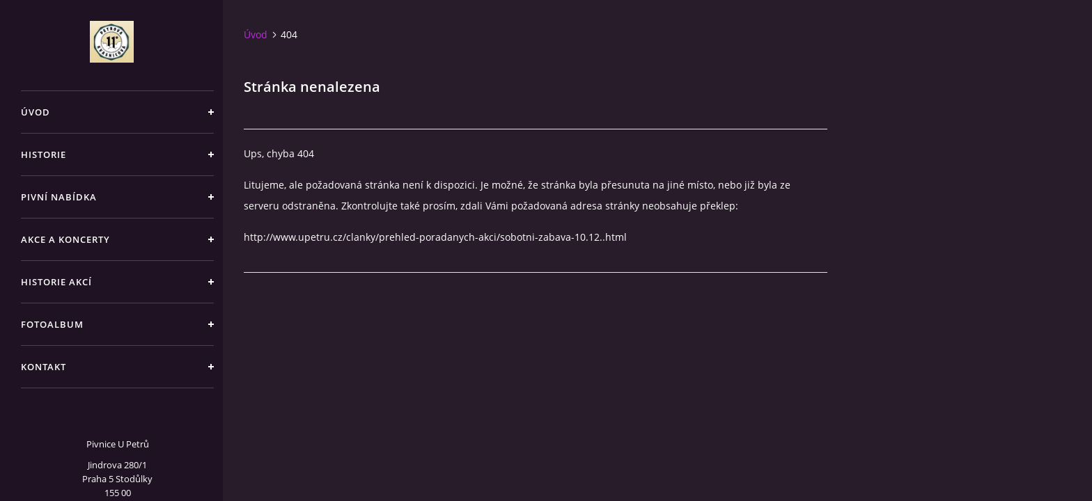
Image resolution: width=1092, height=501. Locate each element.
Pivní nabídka (59, 197)
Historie (43, 154)
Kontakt (43, 366)
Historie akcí (56, 282)
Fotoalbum (52, 324)
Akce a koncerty (65, 239)
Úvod (35, 112)
